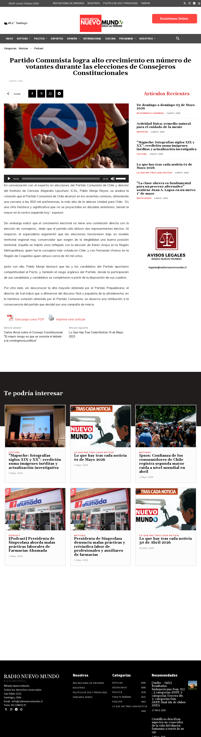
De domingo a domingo (150, 113)
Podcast (38, 48)
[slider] (61, 179)
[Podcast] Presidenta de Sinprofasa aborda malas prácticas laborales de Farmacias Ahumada (31, 541)
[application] (66, 179)
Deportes (142, 132)
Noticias (23, 48)
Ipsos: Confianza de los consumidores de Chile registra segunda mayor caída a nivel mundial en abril (165, 462)
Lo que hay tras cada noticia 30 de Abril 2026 (163, 537)
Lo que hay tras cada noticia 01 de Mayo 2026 (164, 166)
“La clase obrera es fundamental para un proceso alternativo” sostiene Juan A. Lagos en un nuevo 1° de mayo (166, 188)
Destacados (144, 198)
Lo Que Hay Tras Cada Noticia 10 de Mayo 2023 (96, 334)
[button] (178, 38)
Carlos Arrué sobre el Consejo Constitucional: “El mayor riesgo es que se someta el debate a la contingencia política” (33, 336)
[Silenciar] (113, 179)
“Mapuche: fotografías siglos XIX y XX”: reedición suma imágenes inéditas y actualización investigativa (166, 145)
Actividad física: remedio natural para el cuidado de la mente (164, 125)
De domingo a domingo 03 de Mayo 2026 (166, 107)
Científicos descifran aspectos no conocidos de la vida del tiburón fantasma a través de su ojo (168, 714)
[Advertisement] (100, 589)
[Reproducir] (9, 179)
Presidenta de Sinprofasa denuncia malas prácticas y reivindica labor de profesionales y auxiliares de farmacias (99, 543)
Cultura (142, 154)
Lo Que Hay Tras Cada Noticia (154, 172)
